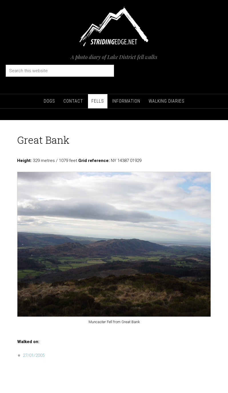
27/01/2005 (34, 355)
